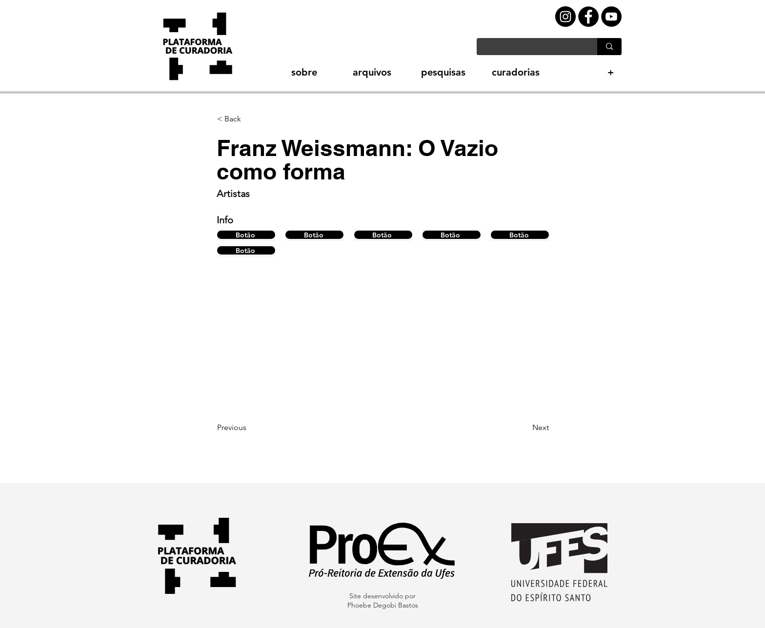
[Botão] (246, 235)
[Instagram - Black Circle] (565, 16)
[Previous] (249, 427)
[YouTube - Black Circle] (611, 16)
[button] (287, 72)
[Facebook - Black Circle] (588, 16)
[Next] (524, 427)
